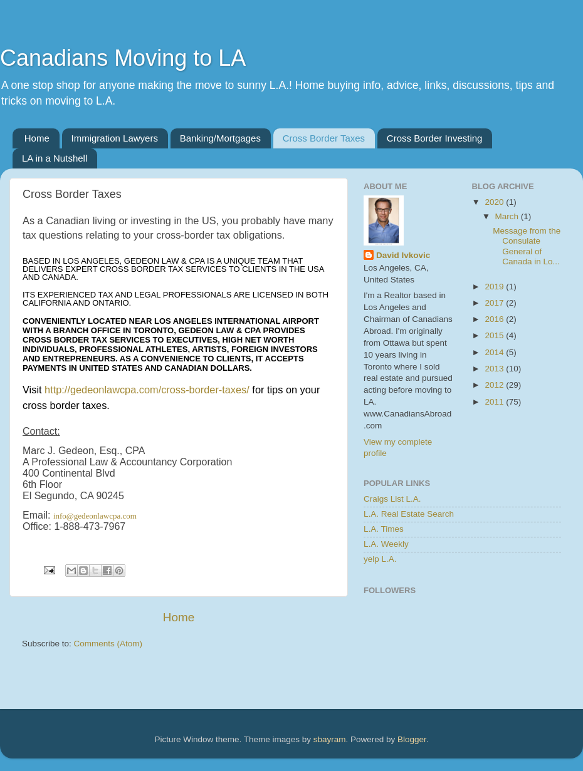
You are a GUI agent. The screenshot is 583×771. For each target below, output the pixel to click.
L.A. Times (384, 529)
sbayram (329, 739)
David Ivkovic (403, 255)
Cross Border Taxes (324, 138)
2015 (495, 335)
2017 (495, 303)
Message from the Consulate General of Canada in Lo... (526, 246)
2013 (495, 368)
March (508, 216)
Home (37, 138)
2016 (495, 319)
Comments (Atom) (108, 643)
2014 (495, 352)
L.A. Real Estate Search (409, 514)
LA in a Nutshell (54, 158)
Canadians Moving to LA (123, 58)
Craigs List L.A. (392, 499)
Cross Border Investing (435, 138)
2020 (495, 202)
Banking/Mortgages (220, 138)
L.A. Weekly (386, 544)
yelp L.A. (380, 559)
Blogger (411, 739)
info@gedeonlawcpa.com (95, 515)
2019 (495, 286)
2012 (495, 385)
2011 (495, 401)
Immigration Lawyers (114, 138)
